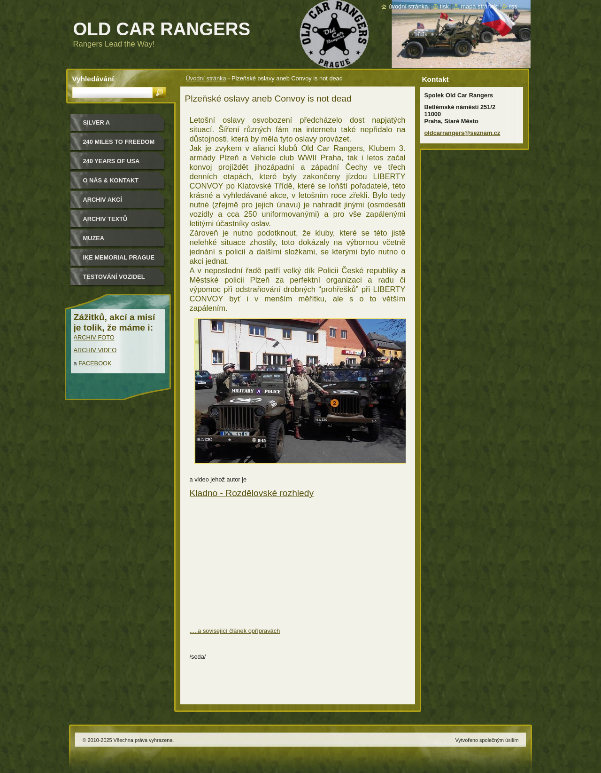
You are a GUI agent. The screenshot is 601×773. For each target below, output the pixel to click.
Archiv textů (105, 218)
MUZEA (94, 238)
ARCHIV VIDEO (95, 350)
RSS (513, 6)
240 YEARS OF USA (111, 161)
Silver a (96, 122)
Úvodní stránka (206, 78)
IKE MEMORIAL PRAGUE (119, 257)
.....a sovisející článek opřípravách (235, 630)
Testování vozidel (114, 276)
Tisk (444, 6)
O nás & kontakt (111, 180)
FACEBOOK (94, 363)
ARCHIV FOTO (94, 337)
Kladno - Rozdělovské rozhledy (252, 493)
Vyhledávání (93, 79)
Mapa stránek (479, 6)
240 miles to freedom (119, 141)
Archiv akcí (102, 199)
